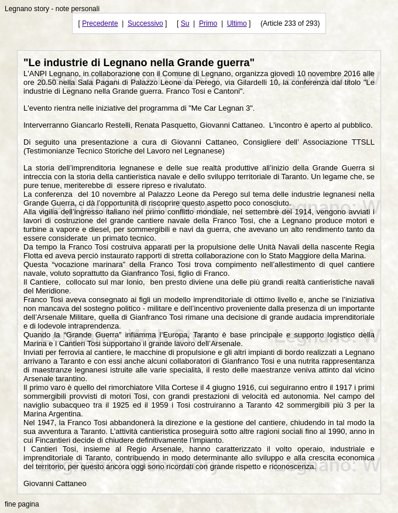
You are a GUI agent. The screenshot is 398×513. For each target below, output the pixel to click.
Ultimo (237, 23)
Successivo (145, 23)
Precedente (100, 23)
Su (185, 23)
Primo (208, 23)
